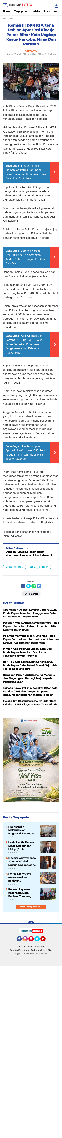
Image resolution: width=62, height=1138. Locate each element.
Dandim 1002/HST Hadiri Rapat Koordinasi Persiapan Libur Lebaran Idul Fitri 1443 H (31, 553)
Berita (9, 567)
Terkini (45, 567)
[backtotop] (31, 924)
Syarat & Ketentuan (19, 950)
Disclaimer (40, 946)
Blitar (20, 567)
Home (6, 11)
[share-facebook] (23, 586)
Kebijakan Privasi (24, 946)
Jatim (33, 567)
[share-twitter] (28, 586)
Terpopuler (21, 11)
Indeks (36, 11)
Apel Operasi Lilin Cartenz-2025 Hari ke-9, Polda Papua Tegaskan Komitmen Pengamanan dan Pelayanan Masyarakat (23, 344)
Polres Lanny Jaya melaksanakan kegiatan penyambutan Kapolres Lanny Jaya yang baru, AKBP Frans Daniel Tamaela (22, 877)
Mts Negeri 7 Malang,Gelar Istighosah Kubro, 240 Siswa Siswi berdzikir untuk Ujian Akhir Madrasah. (22, 830)
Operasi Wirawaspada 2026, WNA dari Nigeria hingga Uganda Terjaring (22, 861)
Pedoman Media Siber (42, 950)
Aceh (47, 11)
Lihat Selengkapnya (31, 907)
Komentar (31, 593)
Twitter (38, 940)
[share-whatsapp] (33, 586)
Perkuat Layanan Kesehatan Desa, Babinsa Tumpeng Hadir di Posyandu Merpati (19, 893)
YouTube (45, 940)
